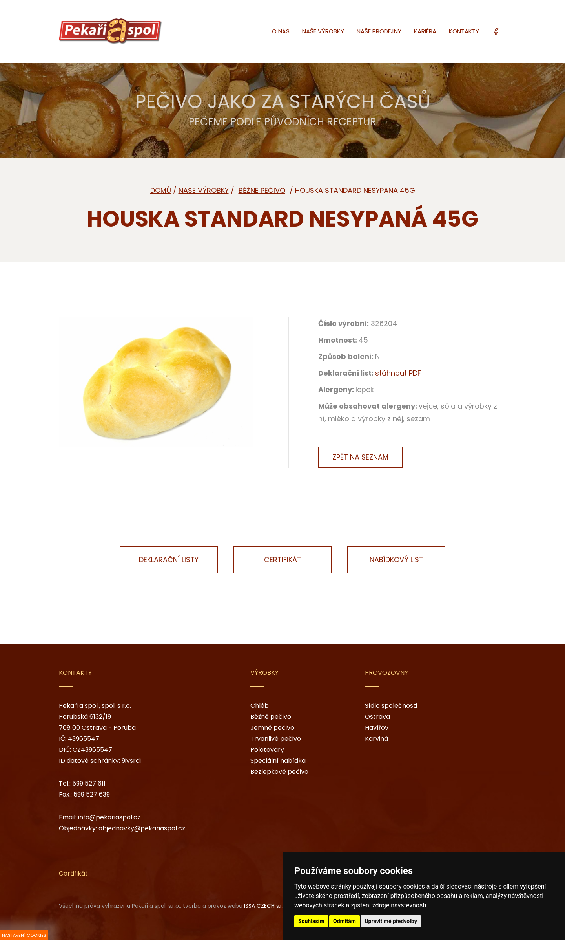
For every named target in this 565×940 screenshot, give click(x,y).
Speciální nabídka (278, 760)
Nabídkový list (396, 559)
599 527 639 (91, 794)
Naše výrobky (204, 190)
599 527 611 (89, 783)
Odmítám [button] (344, 921)
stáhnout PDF (398, 373)
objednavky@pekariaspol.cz (141, 828)
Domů (160, 190)
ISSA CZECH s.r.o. (266, 906)
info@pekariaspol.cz (109, 817)
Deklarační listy (169, 559)
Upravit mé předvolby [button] (391, 921)
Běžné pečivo (270, 716)
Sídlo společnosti (391, 705)
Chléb (259, 705)
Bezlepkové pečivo (279, 771)
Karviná (376, 738)
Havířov (376, 727)
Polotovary (267, 749)
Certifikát (282, 559)
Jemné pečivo (272, 727)
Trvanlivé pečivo (275, 738)
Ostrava (377, 716)
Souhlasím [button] (311, 921)
